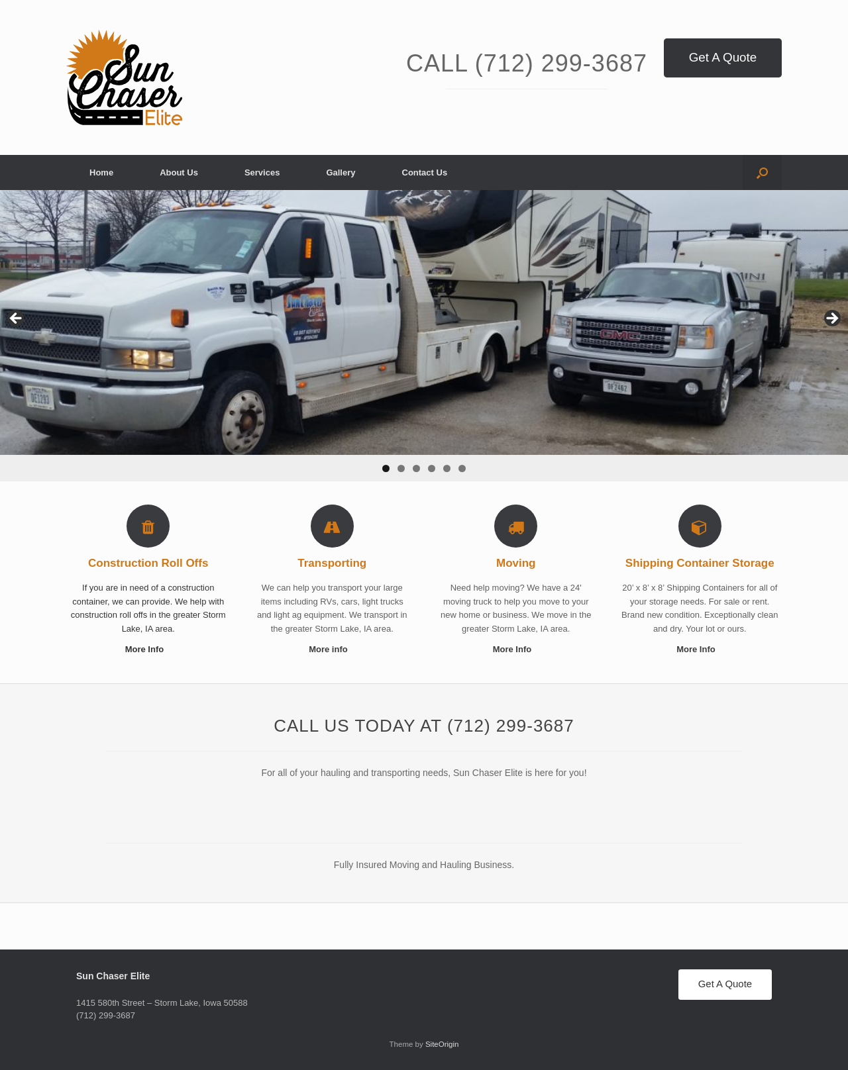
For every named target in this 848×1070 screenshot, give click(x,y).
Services (262, 172)
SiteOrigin (442, 1044)
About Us (179, 172)
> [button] (831, 319)
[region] (424, 335)
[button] (762, 172)
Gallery (340, 172)
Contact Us (425, 172)
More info (332, 649)
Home (101, 172)
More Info (148, 649)
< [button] (16, 319)
